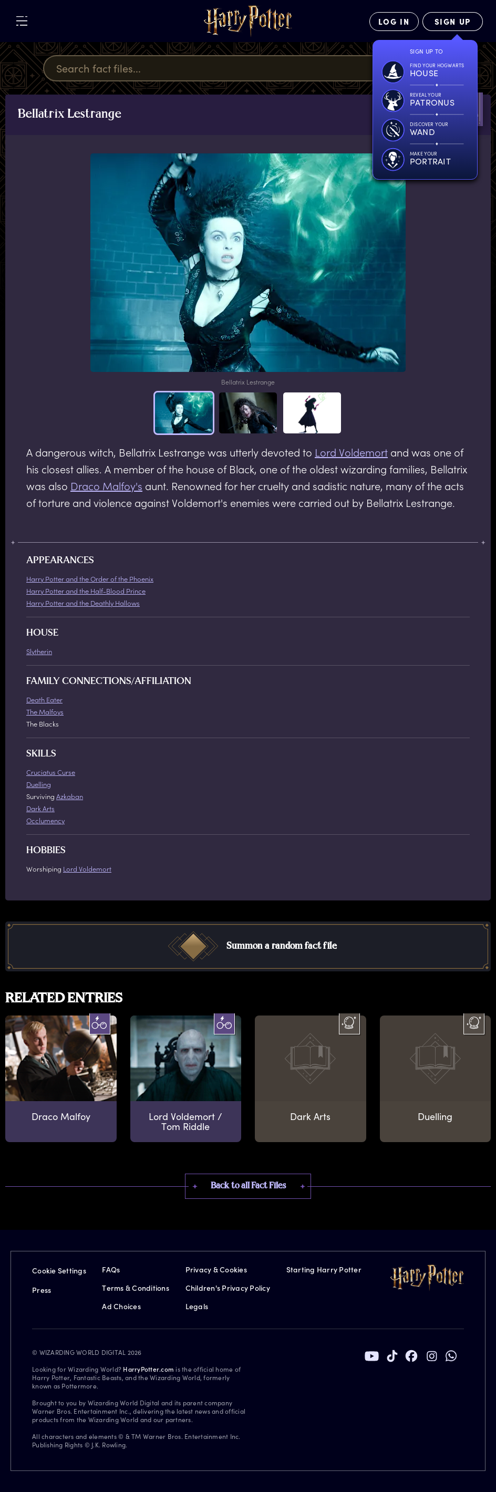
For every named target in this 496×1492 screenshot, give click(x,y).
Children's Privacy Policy (227, 1288)
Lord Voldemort (351, 452)
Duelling (38, 784)
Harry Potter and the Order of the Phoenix (89, 578)
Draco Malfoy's (106, 486)
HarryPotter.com (148, 1369)
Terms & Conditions (135, 1288)
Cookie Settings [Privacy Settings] (59, 1271)
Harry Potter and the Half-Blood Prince (86, 590)
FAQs (111, 1270)
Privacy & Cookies (216, 1270)
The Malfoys (45, 711)
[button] (184, 412)
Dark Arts (40, 808)
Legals (197, 1306)
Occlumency (45, 820)
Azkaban (69, 796)
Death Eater (44, 699)
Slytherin (39, 651)
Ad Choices (121, 1306)
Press (41, 1290)
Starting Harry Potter (323, 1270)
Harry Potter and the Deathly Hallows (83, 602)
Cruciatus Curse (50, 772)
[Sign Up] (452, 21)
